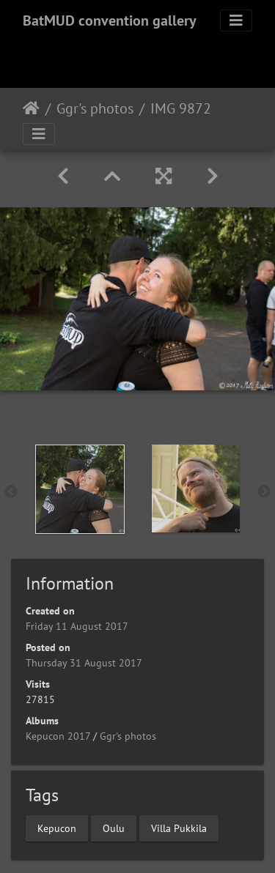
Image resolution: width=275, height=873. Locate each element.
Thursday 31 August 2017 (84, 662)
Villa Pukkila (179, 827)
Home (31, 108)
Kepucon (56, 827)
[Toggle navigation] (236, 20)
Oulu (114, 827)
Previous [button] (11, 492)
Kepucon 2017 (58, 736)
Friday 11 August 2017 (77, 626)
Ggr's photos (94, 108)
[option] (80, 489)
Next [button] (264, 492)
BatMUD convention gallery (110, 20)
